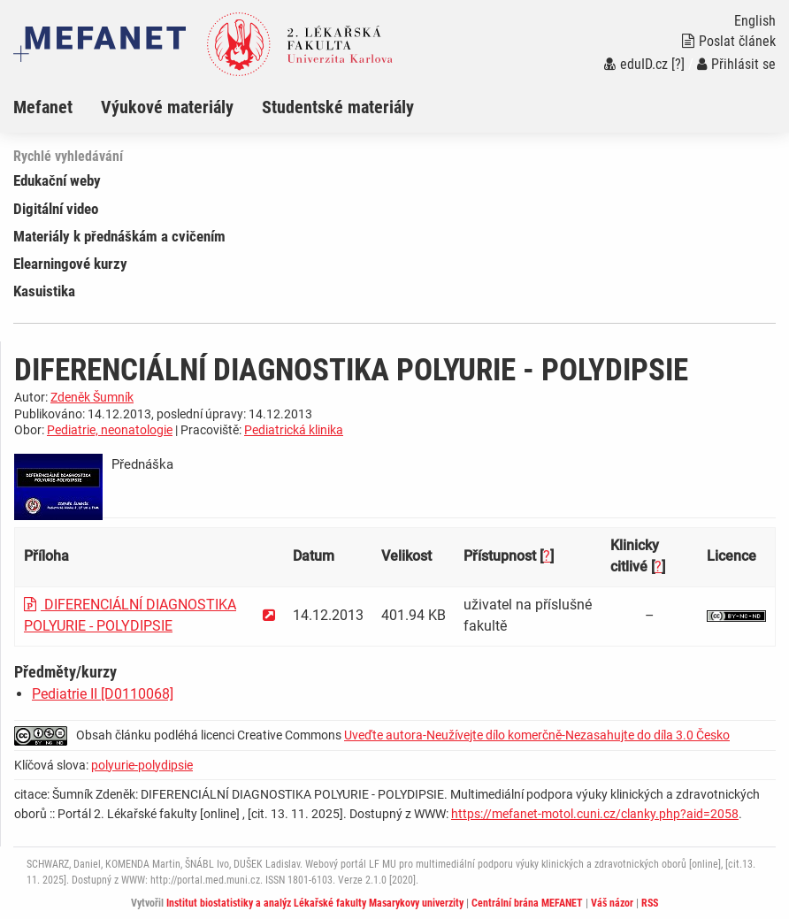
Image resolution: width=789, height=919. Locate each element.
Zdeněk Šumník (92, 397)
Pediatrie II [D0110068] (102, 693)
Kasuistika (44, 291)
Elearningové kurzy (70, 263)
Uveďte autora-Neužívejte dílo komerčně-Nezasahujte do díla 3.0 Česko (537, 735)
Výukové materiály (167, 107)
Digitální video (55, 209)
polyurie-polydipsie (142, 765)
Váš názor (612, 903)
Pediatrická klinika (293, 430)
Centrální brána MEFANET (527, 903)
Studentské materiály (338, 107)
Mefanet (43, 107)
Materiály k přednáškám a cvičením (119, 236)
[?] (678, 64)
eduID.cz (636, 64)
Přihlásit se (736, 64)
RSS (649, 903)
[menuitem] (57, 107)
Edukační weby (57, 180)
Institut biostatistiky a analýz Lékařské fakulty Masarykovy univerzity (314, 903)
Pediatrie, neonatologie (109, 430)
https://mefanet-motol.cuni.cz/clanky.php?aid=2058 (595, 814)
